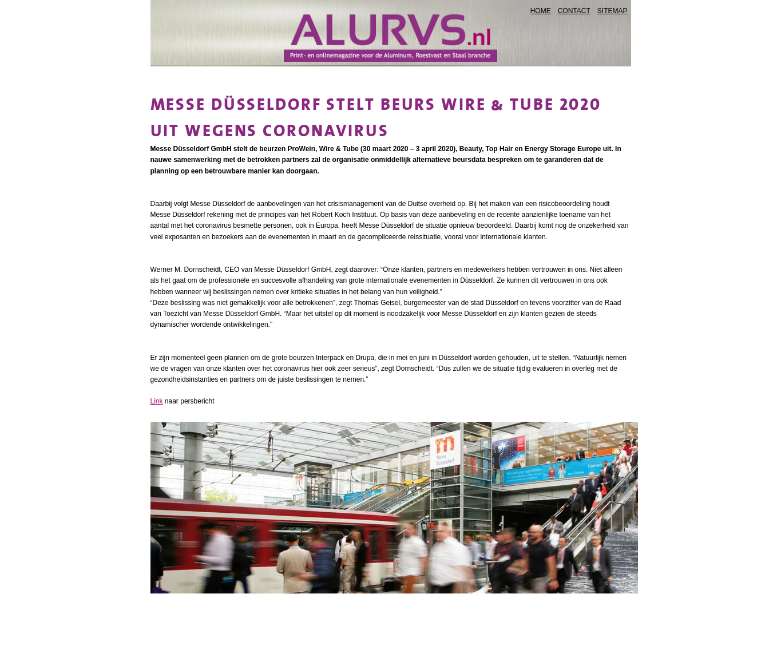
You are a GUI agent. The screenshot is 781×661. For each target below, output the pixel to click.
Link (156, 401)
